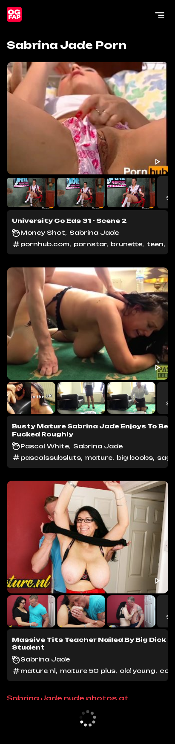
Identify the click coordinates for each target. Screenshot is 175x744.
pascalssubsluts (50, 457)
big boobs (135, 457)
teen (155, 244)
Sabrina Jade (94, 232)
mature (98, 457)
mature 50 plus (87, 670)
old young (137, 670)
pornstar (90, 244)
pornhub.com (44, 244)
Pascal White (44, 446)
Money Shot (42, 232)
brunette (126, 244)
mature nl (38, 670)
